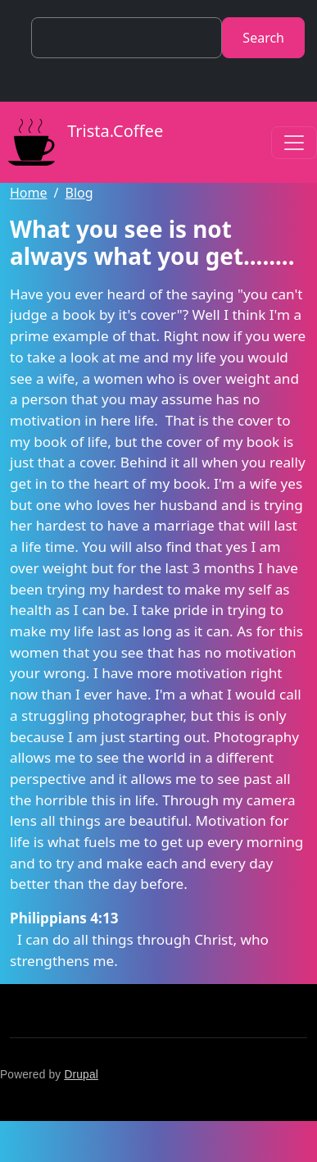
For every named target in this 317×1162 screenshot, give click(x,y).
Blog (79, 193)
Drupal (81, 1075)
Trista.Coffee (81, 142)
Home (29, 193)
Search (263, 38)
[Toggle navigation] (294, 142)
